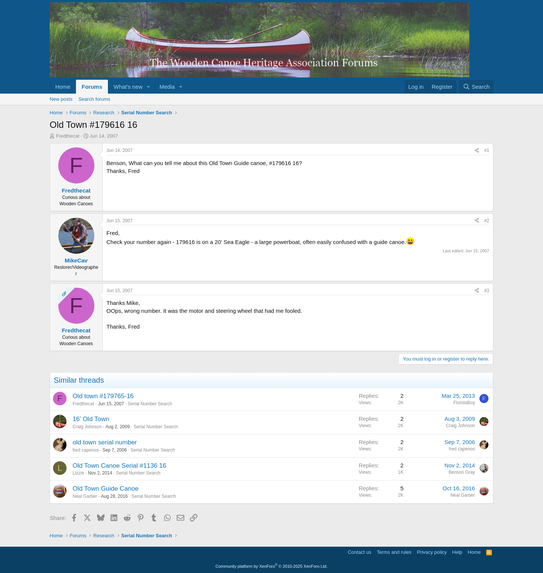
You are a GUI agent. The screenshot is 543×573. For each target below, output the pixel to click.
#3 (486, 290)
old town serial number (105, 442)
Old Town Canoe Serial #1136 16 (119, 465)
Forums (92, 86)
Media (167, 86)
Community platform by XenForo (271, 566)
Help (457, 552)
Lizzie (78, 473)
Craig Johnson (87, 426)
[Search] (476, 87)
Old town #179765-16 (103, 396)
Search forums (95, 99)
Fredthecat (67, 136)
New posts (61, 99)
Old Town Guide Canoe (105, 488)
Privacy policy (432, 552)
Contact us (359, 552)
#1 (486, 150)
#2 (486, 220)
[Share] (477, 150)
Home (62, 86)
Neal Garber (85, 496)
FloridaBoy (464, 402)
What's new (128, 86)
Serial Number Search (150, 403)
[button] (148, 87)
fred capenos (86, 450)
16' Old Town (91, 419)
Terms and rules (394, 552)
